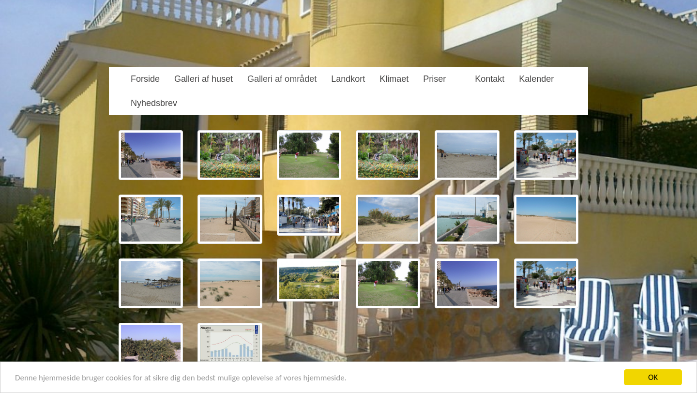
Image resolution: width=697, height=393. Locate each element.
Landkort (348, 79)
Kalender (536, 79)
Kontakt (489, 79)
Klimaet (394, 79)
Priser (434, 79)
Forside (145, 79)
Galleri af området (282, 79)
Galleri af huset (203, 79)
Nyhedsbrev (154, 103)
